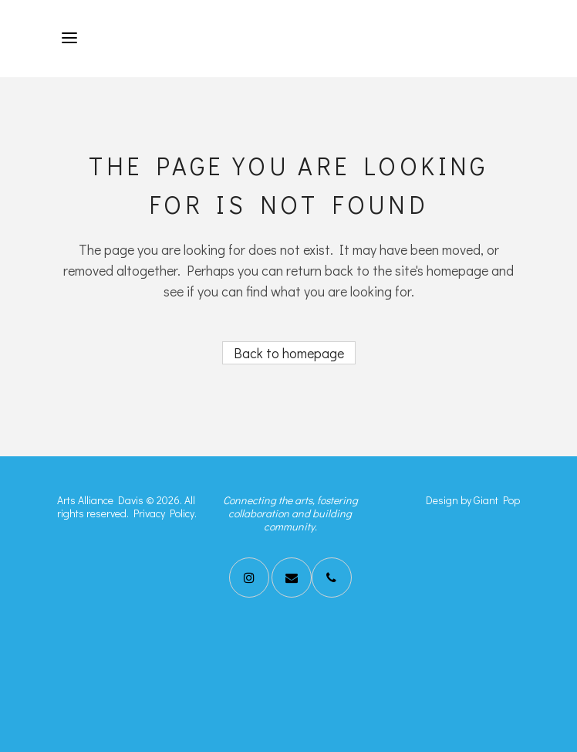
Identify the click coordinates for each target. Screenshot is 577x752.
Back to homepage (289, 353)
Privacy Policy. (165, 513)
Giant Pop (497, 500)
